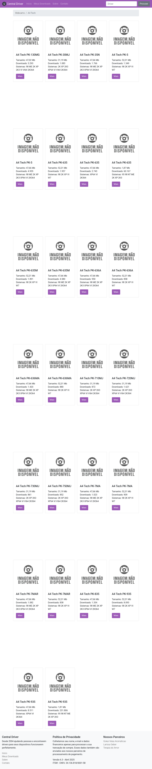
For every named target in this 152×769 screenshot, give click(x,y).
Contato (64, 3)
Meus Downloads (42, 3)
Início (29, 3)
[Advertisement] (76, 105)
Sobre (55, 3)
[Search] (121, 3)
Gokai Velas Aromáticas (114, 741)
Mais (20, 76)
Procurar (144, 3)
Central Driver (12, 4)
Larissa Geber (109, 744)
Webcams (20, 13)
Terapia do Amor (111, 747)
